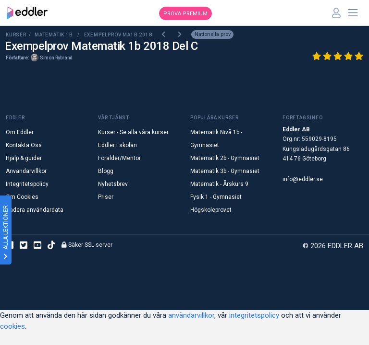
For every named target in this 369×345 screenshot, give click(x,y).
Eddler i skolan (117, 145)
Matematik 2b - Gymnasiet (224, 158)
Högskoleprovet (211, 210)
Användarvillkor (26, 171)
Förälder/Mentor (119, 158)
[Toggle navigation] (353, 13)
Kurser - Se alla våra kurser (133, 132)
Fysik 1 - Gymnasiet (216, 197)
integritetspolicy (254, 315)
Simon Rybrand (56, 57)
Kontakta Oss (24, 145)
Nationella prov (213, 34)
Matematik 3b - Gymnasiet (224, 171)
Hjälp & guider (24, 158)
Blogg (105, 171)
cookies (12, 326)
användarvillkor (191, 315)
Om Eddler (20, 132)
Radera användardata (34, 210)
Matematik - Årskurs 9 (219, 184)
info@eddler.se (303, 179)
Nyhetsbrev (113, 184)
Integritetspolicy (27, 184)
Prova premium (185, 14)
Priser (105, 197)
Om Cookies (22, 197)
